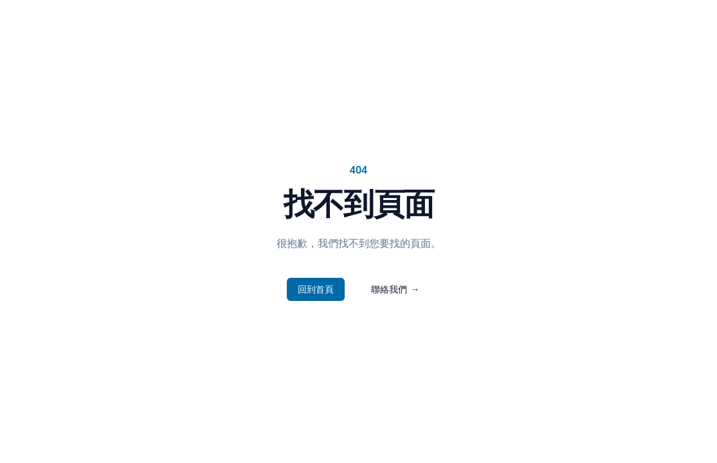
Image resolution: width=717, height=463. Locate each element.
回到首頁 (316, 289)
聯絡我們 (395, 289)
